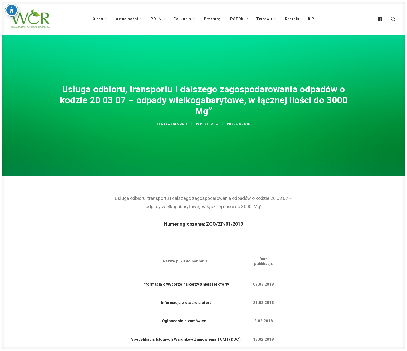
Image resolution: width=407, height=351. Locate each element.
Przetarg (209, 122)
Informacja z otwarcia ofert (186, 300)
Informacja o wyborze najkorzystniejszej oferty (185, 282)
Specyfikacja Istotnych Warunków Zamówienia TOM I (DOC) (186, 337)
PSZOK (239, 19)
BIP (311, 19)
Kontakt (292, 19)
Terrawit (266, 19)
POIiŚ (158, 19)
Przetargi (213, 19)
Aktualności (129, 19)
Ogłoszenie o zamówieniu (186, 318)
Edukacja (184, 19)
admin (244, 122)
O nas (100, 19)
